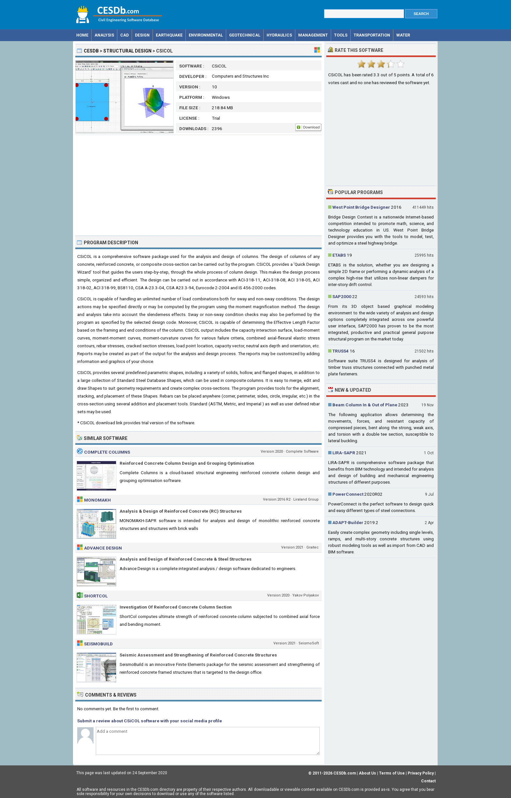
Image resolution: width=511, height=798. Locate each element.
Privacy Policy (421, 773)
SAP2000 (341, 296)
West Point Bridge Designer (361, 207)
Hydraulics (279, 35)
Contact (428, 781)
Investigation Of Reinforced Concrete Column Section (176, 607)
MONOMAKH (97, 500)
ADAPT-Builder (347, 522)
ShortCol (96, 595)
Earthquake (169, 35)
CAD (124, 35)
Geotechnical (244, 35)
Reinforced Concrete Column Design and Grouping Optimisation (187, 463)
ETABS (339, 255)
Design (142, 35)
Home (82, 35)
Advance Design (103, 547)
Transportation (372, 35)
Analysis (104, 35)
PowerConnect (347, 494)
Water (403, 35)
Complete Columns (107, 452)
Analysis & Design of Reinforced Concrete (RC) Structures (181, 511)
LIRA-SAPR (343, 452)
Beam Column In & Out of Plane (364, 404)
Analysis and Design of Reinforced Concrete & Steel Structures (186, 559)
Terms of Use (392, 773)
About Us (367, 773)
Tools (340, 35)
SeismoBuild (98, 643)
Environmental (206, 35)
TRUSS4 (340, 351)
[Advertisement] (198, 185)
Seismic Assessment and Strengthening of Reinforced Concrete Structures (198, 654)
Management (313, 35)
